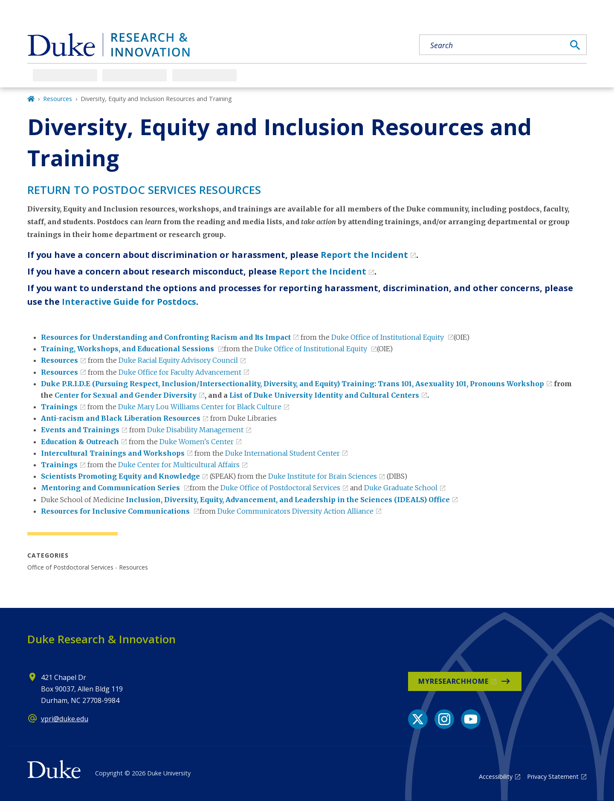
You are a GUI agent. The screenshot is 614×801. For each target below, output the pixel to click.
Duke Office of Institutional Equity (388, 337)
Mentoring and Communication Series (111, 487)
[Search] (575, 45)
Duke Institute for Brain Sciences (322, 476)
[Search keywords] (492, 45)
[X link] (418, 719)
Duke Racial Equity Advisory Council (178, 360)
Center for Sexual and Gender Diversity (126, 395)
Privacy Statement (553, 776)
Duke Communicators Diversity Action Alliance (295, 511)
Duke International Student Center (282, 453)
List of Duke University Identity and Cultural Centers (324, 395)
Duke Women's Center (196, 441)
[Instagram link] (444, 719)
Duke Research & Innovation (101, 639)
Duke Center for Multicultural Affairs (179, 464)
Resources (57, 99)
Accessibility (496, 776)
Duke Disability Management (195, 429)
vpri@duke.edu (64, 718)
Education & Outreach (80, 441)
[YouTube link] (471, 719)
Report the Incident (364, 254)
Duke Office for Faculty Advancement (180, 372)
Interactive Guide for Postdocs (129, 301)
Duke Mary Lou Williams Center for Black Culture (199, 406)
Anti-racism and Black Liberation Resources (120, 418)
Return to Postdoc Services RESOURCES (144, 189)
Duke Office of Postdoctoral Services (280, 487)
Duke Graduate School (400, 487)
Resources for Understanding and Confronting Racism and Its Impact (166, 337)
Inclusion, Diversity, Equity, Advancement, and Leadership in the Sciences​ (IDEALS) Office (288, 499)
